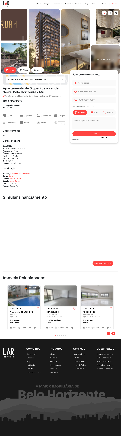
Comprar (47, 4)
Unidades (30, 358)
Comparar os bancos (103, 263)
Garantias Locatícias (105, 369)
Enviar (94, 133)
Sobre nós (95, 4)
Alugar (38, 4)
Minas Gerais (15, 181)
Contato (104, 4)
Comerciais (69, 4)
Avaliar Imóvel (79, 369)
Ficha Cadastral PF (104, 358)
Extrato (76, 358)
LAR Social (31, 365)
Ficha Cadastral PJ (104, 361)
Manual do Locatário (105, 365)
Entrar (114, 4)
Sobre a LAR (32, 354)
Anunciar (78, 4)
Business (53, 369)
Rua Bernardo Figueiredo (22, 173)
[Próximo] (113, 333)
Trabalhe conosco (34, 372)
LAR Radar (54, 372)
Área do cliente (80, 354)
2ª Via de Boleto (80, 365)
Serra (11, 176)
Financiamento (79, 361)
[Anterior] (108, 333)
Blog (86, 4)
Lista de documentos (105, 354)
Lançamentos (57, 4)
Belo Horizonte (15, 178)
